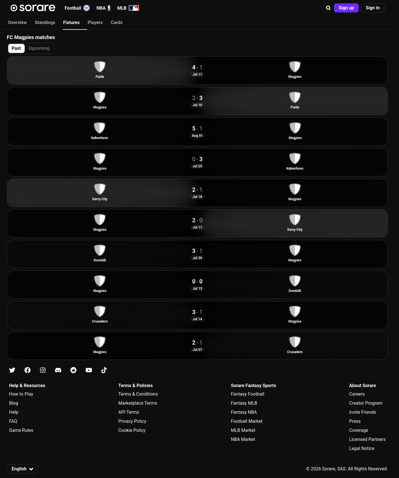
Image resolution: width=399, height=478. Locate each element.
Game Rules (21, 430)
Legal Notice (361, 448)
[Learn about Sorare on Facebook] (27, 370)
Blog (13, 403)
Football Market (246, 421)
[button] (328, 8)
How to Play (21, 394)
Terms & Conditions (138, 394)
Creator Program (366, 403)
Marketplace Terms (137, 403)
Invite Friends (362, 412)
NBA (103, 8)
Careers (357, 394)
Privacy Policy (132, 421)
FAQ (13, 421)
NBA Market (243, 439)
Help (13, 412)
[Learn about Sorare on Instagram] (42, 370)
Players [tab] (95, 22)
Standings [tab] (45, 22)
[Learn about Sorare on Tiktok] (104, 370)
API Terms (128, 412)
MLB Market (243, 430)
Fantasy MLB (244, 403)
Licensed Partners (367, 439)
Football (77, 8)
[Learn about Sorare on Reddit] (73, 370)
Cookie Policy (131, 430)
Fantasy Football (247, 394)
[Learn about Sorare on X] (12, 370)
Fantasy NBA (244, 412)
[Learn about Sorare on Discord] (58, 370)
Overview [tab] (17, 22)
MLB (128, 8)
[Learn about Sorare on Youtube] (88, 370)
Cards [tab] (117, 22)
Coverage (358, 430)
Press (354, 421)
